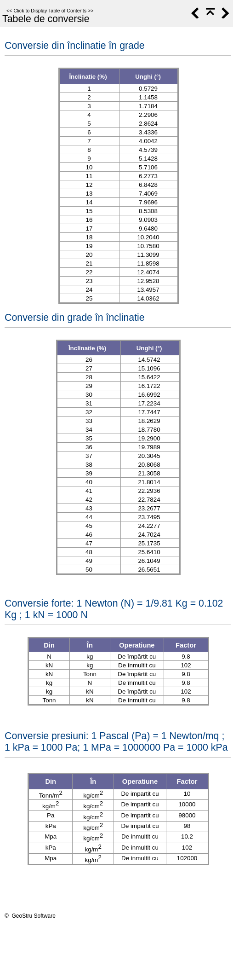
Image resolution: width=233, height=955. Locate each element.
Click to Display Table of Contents (49, 10)
